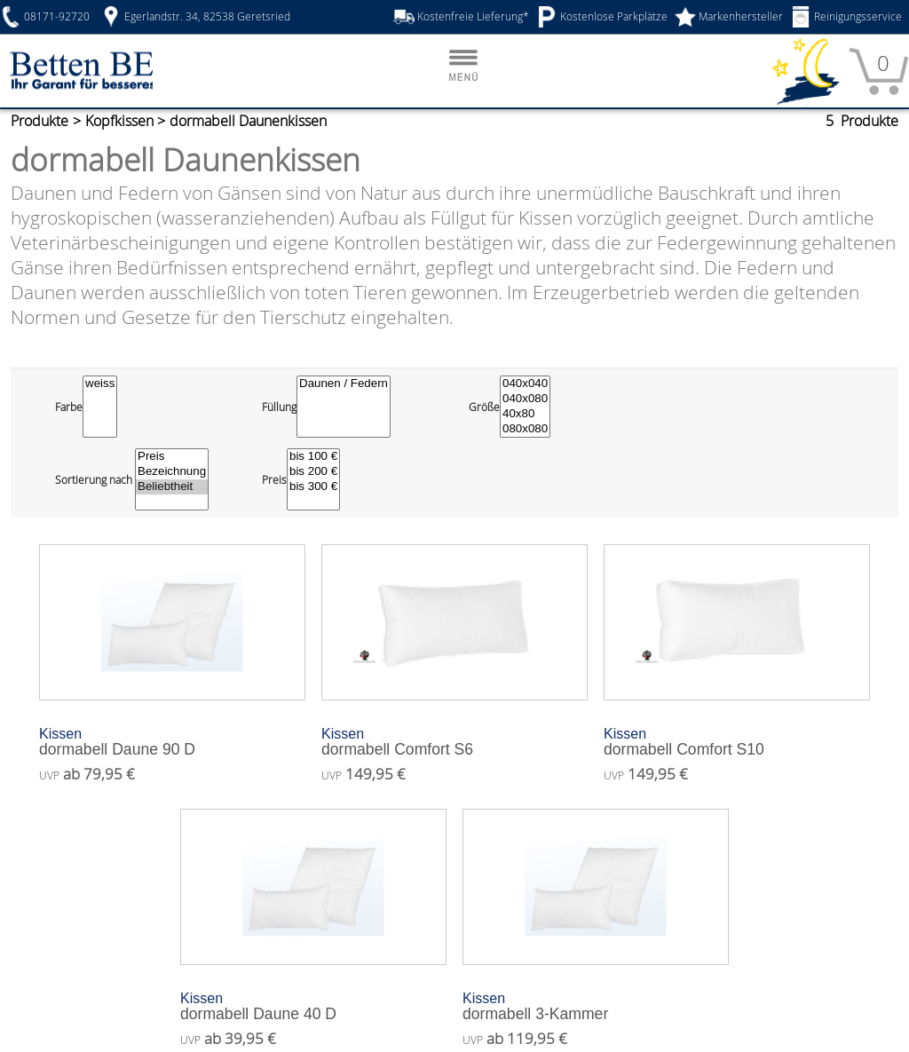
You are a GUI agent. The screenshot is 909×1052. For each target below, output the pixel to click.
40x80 (525, 392)
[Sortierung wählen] (176, 458)
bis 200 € (314, 450)
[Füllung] (347, 385)
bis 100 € (314, 435)
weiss (101, 362)
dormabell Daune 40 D (313, 985)
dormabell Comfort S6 (454, 721)
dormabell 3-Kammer (595, 985)
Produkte (41, 121)
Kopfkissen (127, 121)
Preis (176, 435)
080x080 (525, 407)
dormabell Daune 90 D (172, 721)
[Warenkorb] (879, 72)
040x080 (525, 377)
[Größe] (525, 385)
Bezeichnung (176, 450)
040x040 (525, 362)
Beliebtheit (176, 465)
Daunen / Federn (347, 362)
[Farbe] (101, 385)
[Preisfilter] (314, 458)
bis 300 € (314, 465)
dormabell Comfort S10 (737, 721)
